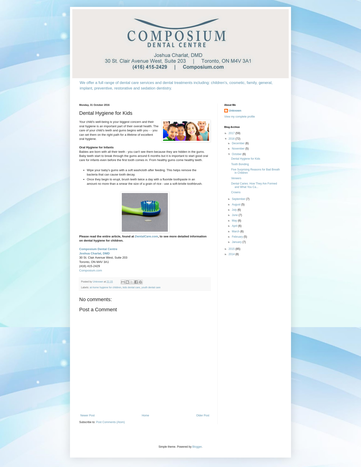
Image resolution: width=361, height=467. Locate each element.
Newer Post (87, 415)
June (235, 215)
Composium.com (90, 270)
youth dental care (150, 287)
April (235, 226)
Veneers (236, 178)
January (237, 242)
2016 (232, 138)
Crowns (236, 192)
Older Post (202, 415)
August (236, 204)
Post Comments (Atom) (110, 422)
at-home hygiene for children (105, 287)
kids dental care (131, 287)
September (239, 199)
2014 (232, 254)
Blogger (197, 446)
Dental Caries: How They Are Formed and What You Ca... (254, 185)
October (237, 154)
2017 (232, 133)
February (238, 236)
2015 (232, 249)
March (236, 231)
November (238, 148)
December (238, 143)
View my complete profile (239, 116)
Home (145, 415)
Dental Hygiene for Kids (245, 158)
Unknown (235, 110)
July (235, 209)
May (235, 220)
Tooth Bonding (240, 164)
